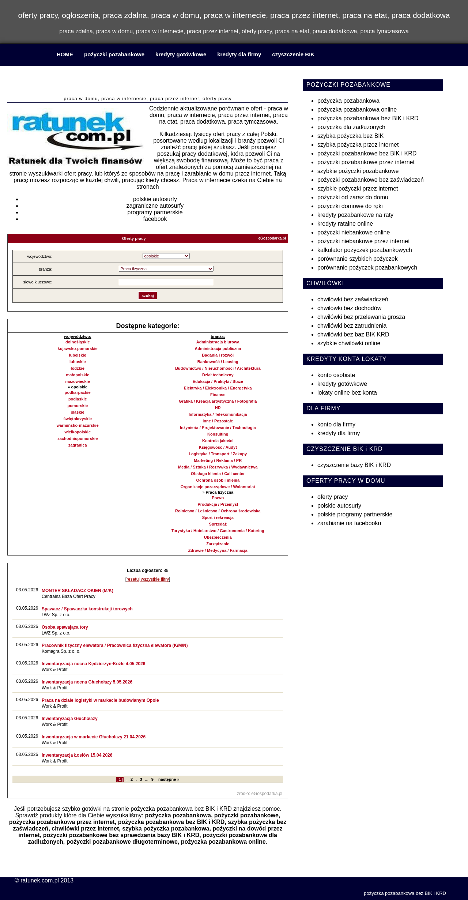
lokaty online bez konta (347, 392)
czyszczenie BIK (293, 54)
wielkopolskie (77, 432)
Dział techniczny (218, 375)
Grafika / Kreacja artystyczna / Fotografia (218, 401)
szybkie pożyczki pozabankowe (358, 171)
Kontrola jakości (218, 440)
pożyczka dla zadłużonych (351, 127)
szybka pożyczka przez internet (358, 145)
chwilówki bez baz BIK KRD (353, 334)
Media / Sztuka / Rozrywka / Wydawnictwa (217, 467)
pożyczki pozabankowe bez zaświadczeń (370, 180)
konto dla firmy (336, 424)
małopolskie (77, 375)
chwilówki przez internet (85, 828)
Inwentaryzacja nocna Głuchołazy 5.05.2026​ (87, 682)
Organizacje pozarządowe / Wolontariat (218, 487)
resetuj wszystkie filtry (148, 579)
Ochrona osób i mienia (217, 480)
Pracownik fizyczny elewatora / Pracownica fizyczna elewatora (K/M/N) (115, 645)
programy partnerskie (154, 212)
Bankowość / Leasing (217, 361)
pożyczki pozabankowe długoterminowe (122, 842)
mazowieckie (77, 381)
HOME (65, 54)
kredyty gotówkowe (180, 54)
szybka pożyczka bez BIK (350, 136)
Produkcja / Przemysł (217, 504)
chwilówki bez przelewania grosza (361, 317)
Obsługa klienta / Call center (218, 473)
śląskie (77, 412)
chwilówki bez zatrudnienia (351, 326)
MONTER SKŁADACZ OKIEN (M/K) (77, 590)
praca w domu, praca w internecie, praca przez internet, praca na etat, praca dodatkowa (148, 82)
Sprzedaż (218, 524)
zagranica (77, 445)
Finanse (218, 394)
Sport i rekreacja (218, 517)
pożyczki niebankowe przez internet (363, 241)
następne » (168, 779)
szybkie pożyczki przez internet (357, 188)
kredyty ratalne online (345, 224)
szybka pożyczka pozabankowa (165, 828)
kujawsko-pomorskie (78, 348)
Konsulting (217, 434)
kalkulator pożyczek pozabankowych (364, 250)
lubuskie (77, 361)
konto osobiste (336, 375)
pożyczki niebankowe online (353, 232)
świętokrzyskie (77, 419)
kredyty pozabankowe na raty (355, 215)
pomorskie (77, 405)
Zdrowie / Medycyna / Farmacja (218, 550)
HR (218, 408)
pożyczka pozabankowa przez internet (62, 822)
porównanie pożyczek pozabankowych (367, 267)
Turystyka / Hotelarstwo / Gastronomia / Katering (217, 530)
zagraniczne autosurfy (155, 206)
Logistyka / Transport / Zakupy (218, 454)
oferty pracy (332, 497)
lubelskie (77, 355)
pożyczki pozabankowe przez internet (366, 162)
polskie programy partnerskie (354, 514)
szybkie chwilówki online (349, 343)
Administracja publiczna (218, 348)
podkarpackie (78, 392)
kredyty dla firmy (239, 54)
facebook (155, 219)
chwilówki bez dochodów (349, 308)
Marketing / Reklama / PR (218, 460)
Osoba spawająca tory (65, 627)
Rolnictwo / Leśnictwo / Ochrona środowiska (217, 511)
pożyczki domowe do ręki (350, 206)
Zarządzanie (217, 544)
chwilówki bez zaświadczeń (352, 299)
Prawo (218, 498)
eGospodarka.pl (272, 238)
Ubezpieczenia (218, 537)
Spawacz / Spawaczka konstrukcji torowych (87, 608)
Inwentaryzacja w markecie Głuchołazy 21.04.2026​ (94, 736)
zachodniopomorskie (77, 438)
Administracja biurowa (217, 342)
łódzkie (77, 368)
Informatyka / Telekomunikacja (218, 414)
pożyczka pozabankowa (178, 815)
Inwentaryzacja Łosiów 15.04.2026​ (77, 755)
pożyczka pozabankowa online (223, 842)
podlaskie (77, 399)
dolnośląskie (77, 342)
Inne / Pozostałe (218, 421)
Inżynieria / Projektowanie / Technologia (218, 427)
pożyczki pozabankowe (114, 54)
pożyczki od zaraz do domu (352, 197)
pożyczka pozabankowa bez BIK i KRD (181, 809)
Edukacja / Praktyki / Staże (218, 381)
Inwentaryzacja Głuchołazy (70, 718)
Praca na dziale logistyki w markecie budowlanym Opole (100, 700)
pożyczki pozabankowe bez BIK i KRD (366, 153)
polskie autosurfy (155, 199)
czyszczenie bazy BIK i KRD (354, 465)
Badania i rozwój (218, 355)
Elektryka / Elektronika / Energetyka (218, 388)
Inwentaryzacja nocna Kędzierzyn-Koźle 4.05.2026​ (93, 663)
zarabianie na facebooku (349, 523)
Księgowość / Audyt (218, 447)
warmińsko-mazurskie (78, 425)
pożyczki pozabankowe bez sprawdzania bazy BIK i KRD (121, 835)
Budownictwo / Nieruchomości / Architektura (218, 368)
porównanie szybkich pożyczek (357, 259)
